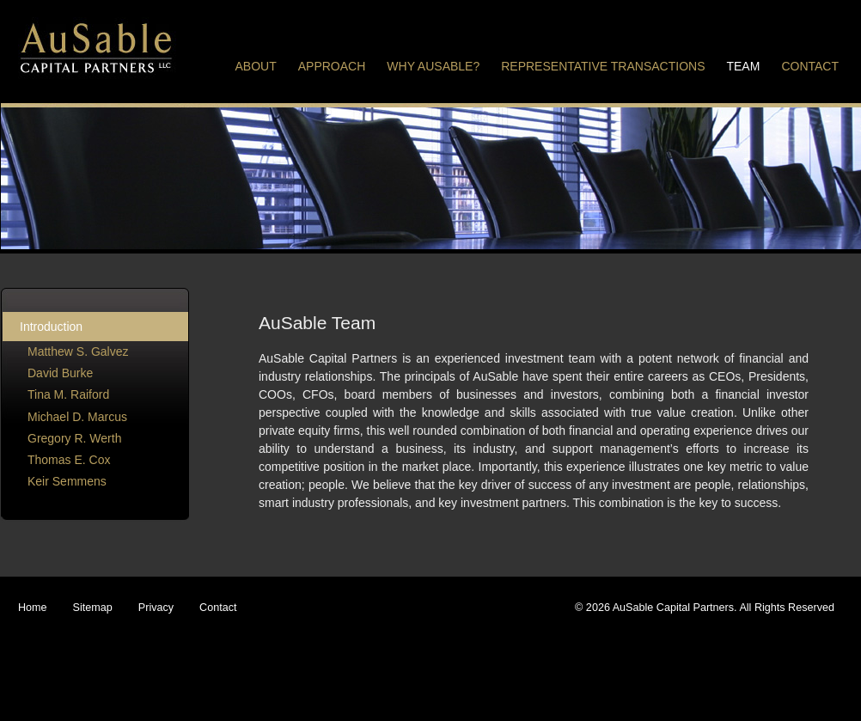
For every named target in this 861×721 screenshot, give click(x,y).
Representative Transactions (603, 66)
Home (32, 608)
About (256, 66)
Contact (810, 66)
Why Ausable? (433, 66)
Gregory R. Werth (74, 438)
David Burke (60, 373)
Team (743, 66)
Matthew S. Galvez (78, 351)
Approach (332, 66)
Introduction (51, 327)
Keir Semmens (67, 481)
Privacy (156, 608)
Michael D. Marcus (77, 417)
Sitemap (93, 608)
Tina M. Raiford (68, 394)
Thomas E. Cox (68, 460)
